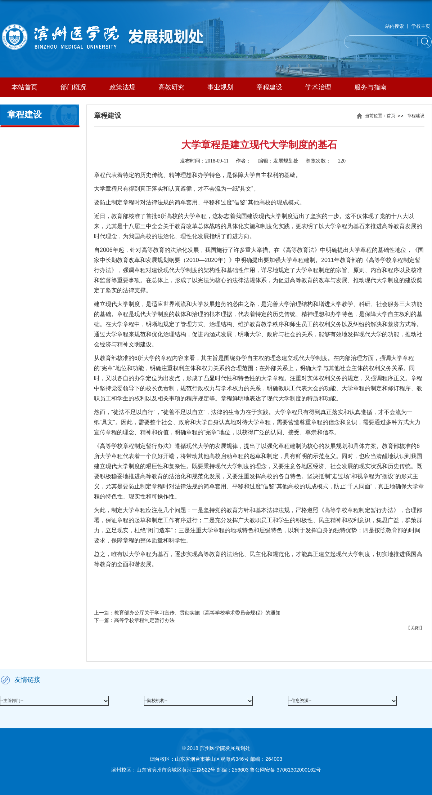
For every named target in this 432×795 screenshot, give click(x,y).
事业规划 (220, 87)
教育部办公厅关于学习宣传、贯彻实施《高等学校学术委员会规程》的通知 (197, 613)
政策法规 (122, 87)
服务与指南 (370, 87)
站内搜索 (394, 26)
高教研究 (171, 87)
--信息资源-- (299, 700)
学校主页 (420, 26)
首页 (391, 115)
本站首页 (24, 87)
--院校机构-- (155, 700)
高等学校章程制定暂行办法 (144, 620)
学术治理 (318, 87)
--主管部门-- (11, 700)
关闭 (415, 628)
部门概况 (73, 87)
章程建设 (269, 87)
